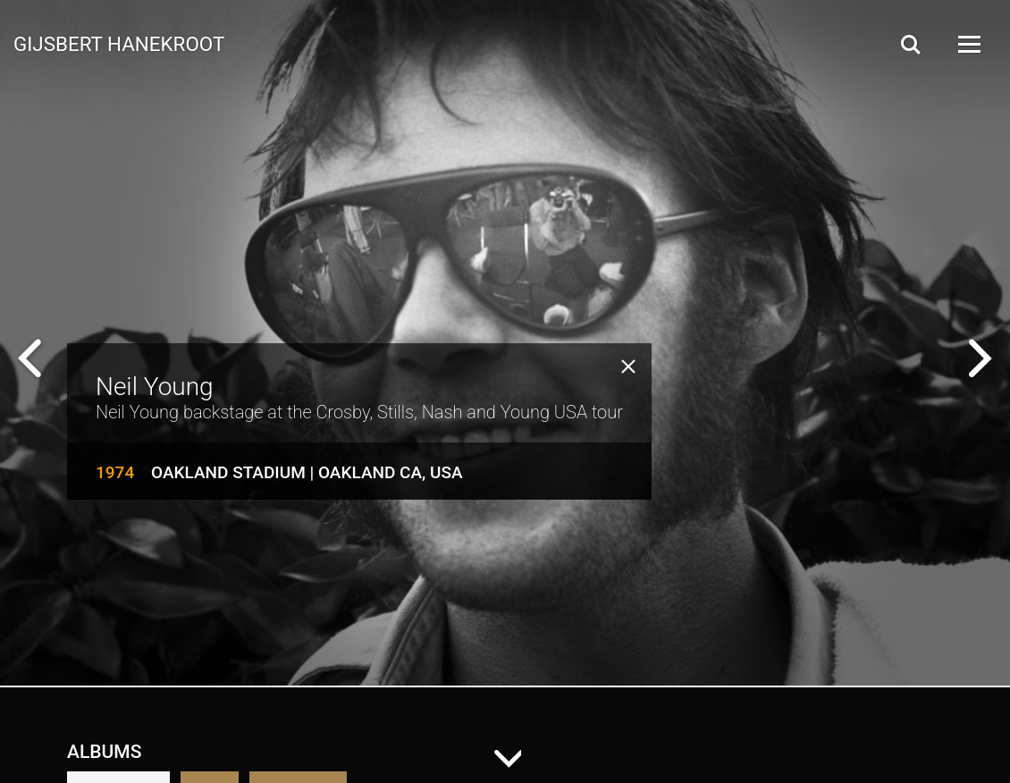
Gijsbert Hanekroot (118, 43)
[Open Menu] (968, 44)
